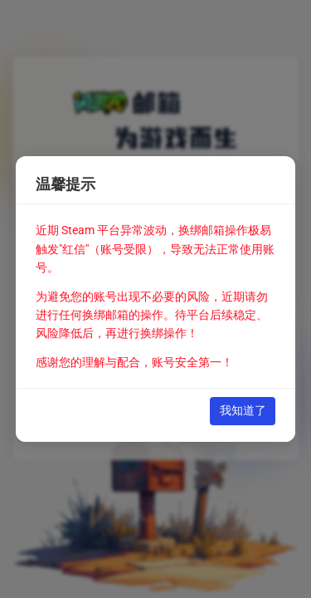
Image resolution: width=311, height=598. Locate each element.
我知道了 (243, 410)
